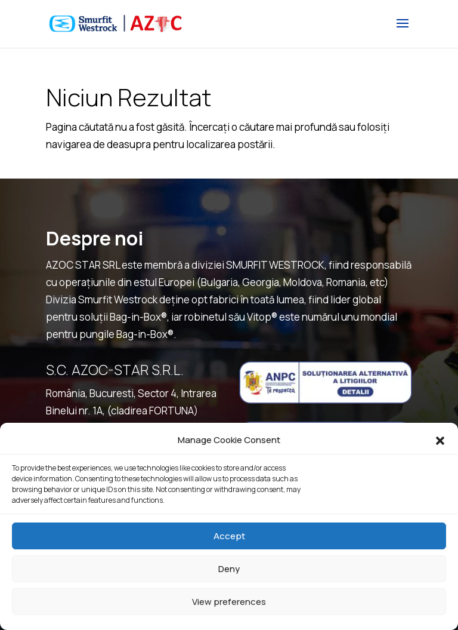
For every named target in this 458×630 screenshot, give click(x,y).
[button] (440, 441)
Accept (229, 536)
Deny (229, 569)
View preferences (229, 601)
